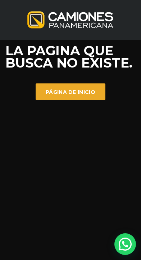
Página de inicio (70, 92)
